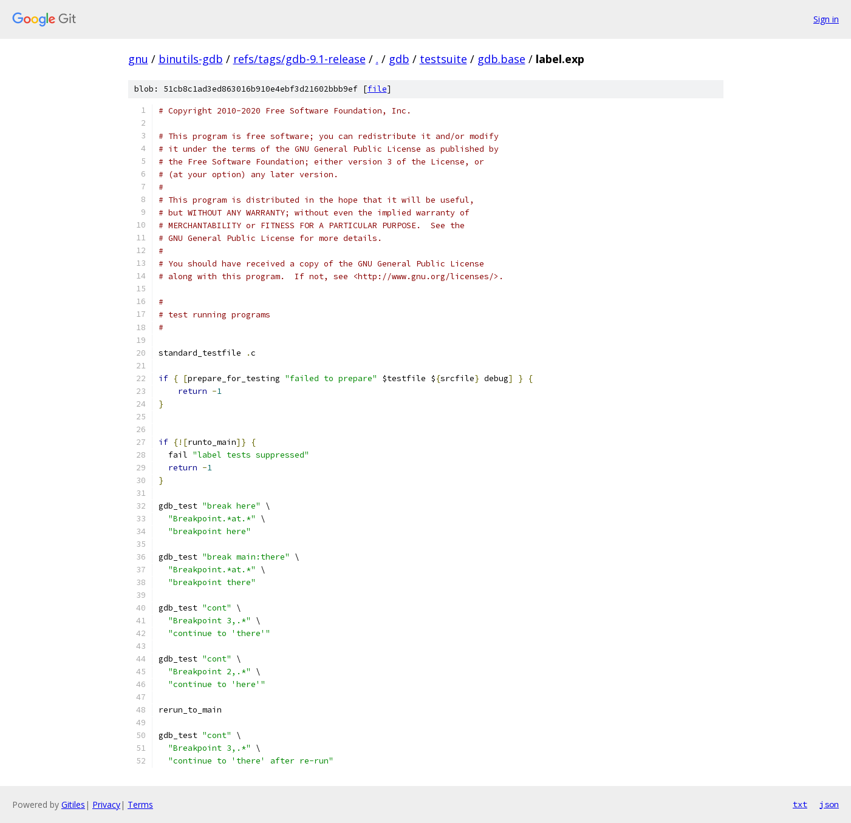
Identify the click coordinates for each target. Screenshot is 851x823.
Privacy (106, 804)
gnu (138, 59)
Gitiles (73, 804)
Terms (140, 804)
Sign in (826, 19)
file (377, 89)
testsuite (443, 59)
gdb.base (501, 59)
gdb (399, 59)
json (829, 804)
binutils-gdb (191, 59)
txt (800, 804)
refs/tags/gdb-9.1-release (299, 59)
